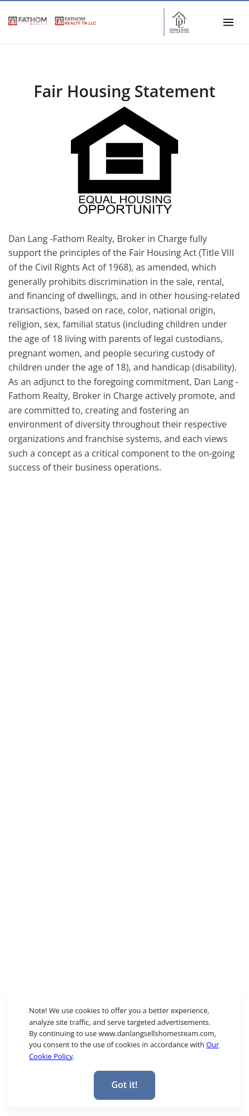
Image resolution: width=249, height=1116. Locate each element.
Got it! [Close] (124, 1085)
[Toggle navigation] (229, 22)
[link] (52, 21)
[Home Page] (179, 22)
